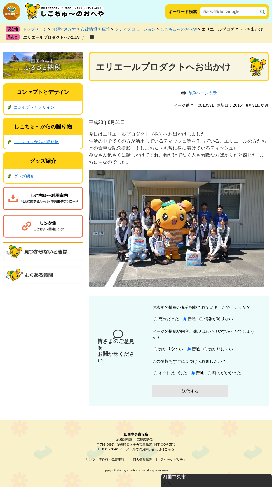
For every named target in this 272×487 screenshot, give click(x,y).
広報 (106, 29)
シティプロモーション (135, 29)
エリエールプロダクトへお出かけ (53, 37)
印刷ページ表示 (202, 93)
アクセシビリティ (173, 459)
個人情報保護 (142, 459)
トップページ (34, 29)
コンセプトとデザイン (43, 92)
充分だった (168, 318)
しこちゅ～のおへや (178, 29)
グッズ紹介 (43, 161)
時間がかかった (226, 372)
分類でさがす (64, 29)
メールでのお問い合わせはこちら (150, 449)
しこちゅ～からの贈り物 (43, 126)
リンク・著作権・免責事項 (105, 459)
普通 (192, 318)
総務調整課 (124, 439)
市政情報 (89, 29)
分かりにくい (220, 348)
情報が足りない (218, 318)
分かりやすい (170, 348)
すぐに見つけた (172, 372)
